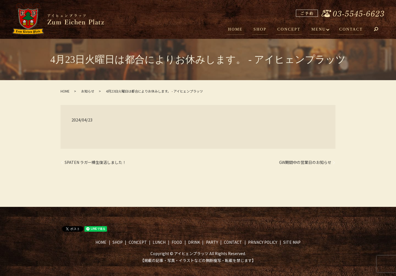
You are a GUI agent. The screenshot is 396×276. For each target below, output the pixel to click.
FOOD (177, 242)
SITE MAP (292, 242)
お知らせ (87, 91)
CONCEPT (292, 30)
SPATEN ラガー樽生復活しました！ (95, 162)
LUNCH (159, 242)
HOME (242, 30)
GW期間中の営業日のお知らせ (305, 162)
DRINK (194, 242)
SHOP (265, 30)
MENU (320, 30)
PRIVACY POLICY (262, 242)
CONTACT (352, 30)
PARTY (212, 242)
